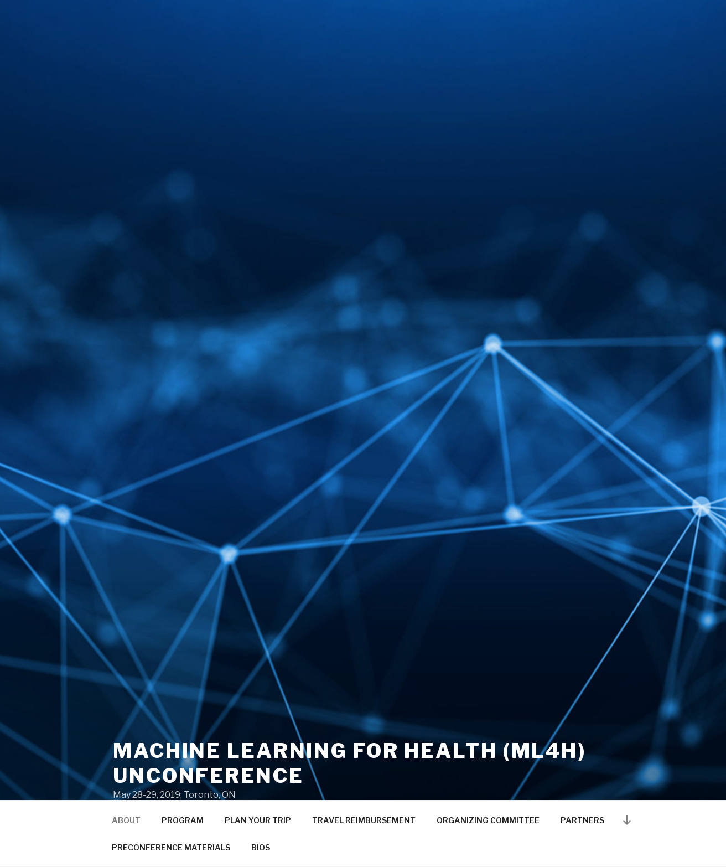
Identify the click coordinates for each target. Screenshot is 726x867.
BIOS (260, 847)
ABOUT (126, 820)
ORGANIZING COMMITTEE (488, 820)
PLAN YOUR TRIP (258, 820)
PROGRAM (183, 820)
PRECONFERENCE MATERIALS (171, 847)
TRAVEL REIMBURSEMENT (364, 820)
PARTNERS (582, 820)
